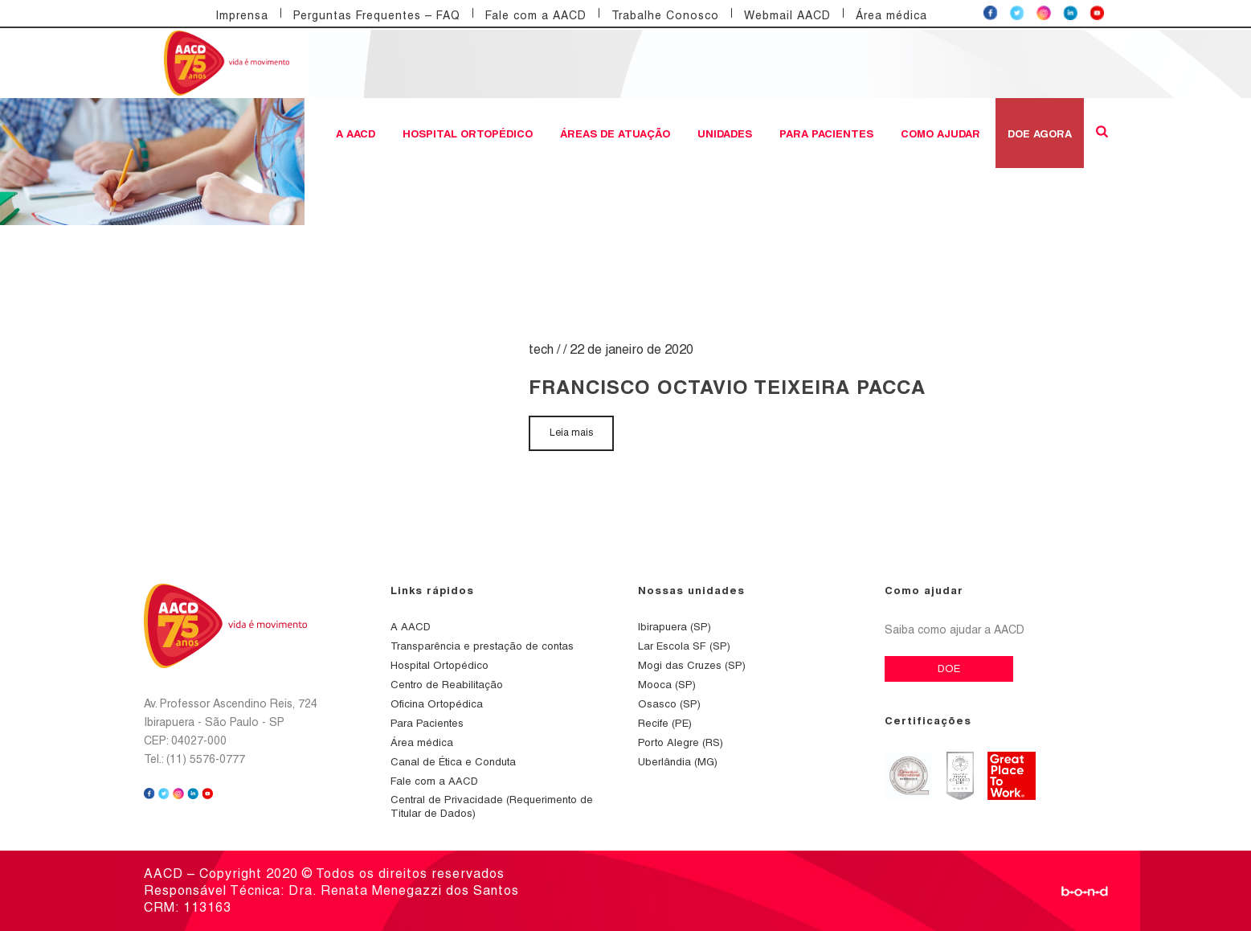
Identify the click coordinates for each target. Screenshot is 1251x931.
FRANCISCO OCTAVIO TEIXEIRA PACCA (727, 386)
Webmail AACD (787, 15)
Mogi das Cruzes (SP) (692, 665)
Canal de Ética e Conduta (453, 762)
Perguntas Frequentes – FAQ (376, 15)
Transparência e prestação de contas (482, 646)
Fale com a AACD (536, 15)
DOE (949, 668)
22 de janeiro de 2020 (631, 349)
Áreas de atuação (615, 133)
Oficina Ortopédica (436, 704)
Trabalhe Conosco (665, 15)
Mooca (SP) (667, 685)
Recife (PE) (665, 723)
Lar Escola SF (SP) (684, 646)
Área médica (891, 15)
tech (541, 349)
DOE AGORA (1040, 133)
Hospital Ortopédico (468, 133)
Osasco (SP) (669, 704)
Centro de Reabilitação (446, 685)
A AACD (355, 133)
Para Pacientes (826, 133)
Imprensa (241, 15)
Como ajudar (940, 133)
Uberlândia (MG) (677, 762)
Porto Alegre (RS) (680, 742)
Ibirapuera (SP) (674, 627)
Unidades (724, 133)
